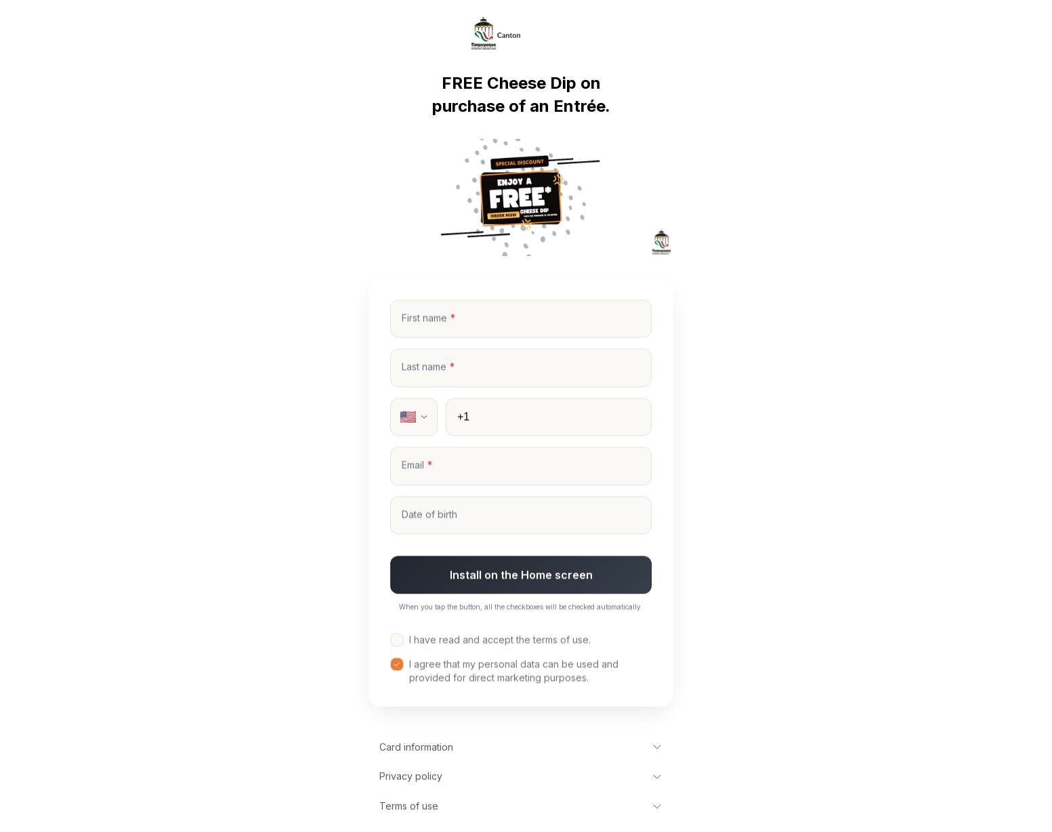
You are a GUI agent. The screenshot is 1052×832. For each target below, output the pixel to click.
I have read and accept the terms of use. (490, 640)
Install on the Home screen (521, 576)
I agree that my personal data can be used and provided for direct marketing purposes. (504, 671)
